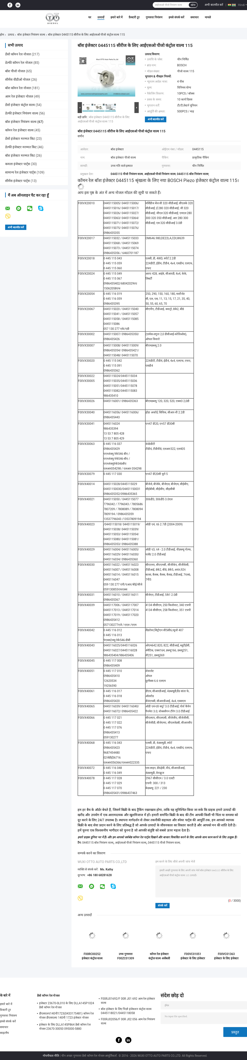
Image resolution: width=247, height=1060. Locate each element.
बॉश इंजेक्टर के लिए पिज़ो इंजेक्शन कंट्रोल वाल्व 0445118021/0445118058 (126, 1011)
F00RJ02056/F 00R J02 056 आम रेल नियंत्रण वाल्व (128, 1021)
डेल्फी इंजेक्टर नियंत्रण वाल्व (21, 113)
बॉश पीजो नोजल (15, 71)
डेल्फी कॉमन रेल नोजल (19, 63)
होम (2, 34)
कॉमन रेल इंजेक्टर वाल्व (19, 130)
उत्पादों (100, 17)
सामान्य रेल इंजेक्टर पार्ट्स (20, 172)
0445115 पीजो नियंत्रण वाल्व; (164, 842)
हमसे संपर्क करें (176, 17)
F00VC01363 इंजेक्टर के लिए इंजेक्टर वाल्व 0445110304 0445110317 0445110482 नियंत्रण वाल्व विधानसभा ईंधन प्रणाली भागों (226, 956)
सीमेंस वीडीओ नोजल (17, 80)
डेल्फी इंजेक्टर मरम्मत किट (21, 147)
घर (89, 17)
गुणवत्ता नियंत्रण (154, 17)
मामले (208, 17)
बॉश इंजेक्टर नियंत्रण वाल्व (31, 34)
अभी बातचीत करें (214, 4)
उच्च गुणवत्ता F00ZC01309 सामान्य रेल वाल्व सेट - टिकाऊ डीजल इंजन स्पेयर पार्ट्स (125, 956)
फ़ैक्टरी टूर (134, 17)
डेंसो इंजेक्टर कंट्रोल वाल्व (20, 105)
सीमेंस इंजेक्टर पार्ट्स (17, 181)
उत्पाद (11, 34)
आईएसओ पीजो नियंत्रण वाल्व (130, 842)
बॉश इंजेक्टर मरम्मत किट (20, 155)
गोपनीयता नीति (51, 1055)
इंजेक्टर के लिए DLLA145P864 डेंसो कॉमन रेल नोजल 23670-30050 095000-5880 (65, 1026)
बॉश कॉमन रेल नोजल (18, 88)
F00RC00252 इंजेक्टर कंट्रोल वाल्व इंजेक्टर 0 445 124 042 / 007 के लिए (92, 956)
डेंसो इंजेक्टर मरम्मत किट (20, 139)
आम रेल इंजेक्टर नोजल (19, 96)
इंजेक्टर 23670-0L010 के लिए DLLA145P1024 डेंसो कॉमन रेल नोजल (66, 1005)
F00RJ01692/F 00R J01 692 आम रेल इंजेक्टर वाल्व (128, 1000)
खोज (193, 4)
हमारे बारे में (116, 17)
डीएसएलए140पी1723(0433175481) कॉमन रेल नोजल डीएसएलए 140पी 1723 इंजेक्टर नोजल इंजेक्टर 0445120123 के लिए (66, 1016)
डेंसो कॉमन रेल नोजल (18, 54)
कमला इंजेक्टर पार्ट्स (17, 164)
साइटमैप (4, 1032)
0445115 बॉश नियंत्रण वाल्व (97, 842)
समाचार (194, 17)
